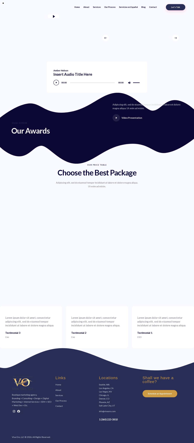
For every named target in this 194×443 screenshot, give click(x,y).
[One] (97, 267)
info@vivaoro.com (107, 411)
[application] (96, 82)
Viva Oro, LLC (18, 437)
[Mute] (129, 82)
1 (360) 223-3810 (108, 419)
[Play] (56, 82)
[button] (105, 38)
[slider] (92, 82)
